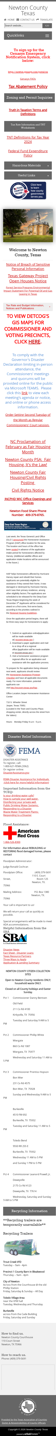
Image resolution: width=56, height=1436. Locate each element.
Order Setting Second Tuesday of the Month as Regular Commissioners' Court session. (27, 420)
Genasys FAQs (28, 79)
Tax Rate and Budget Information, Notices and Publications (29, 307)
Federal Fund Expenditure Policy (28, 153)
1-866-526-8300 (11, 842)
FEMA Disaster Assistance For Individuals (26, 779)
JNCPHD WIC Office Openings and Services (28, 501)
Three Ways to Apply (14, 959)
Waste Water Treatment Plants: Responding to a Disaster (21, 813)
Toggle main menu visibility (47, 34)
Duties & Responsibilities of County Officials (24, 1422)
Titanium (31, 1434)
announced (18, 540)
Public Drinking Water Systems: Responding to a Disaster (21, 807)
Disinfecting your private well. (19, 802)
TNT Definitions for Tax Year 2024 (28, 139)
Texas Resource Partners (17, 956)
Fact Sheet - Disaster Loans (18, 953)
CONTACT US (27, 19)
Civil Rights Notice (28, 490)
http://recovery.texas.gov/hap (23, 688)
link (25, 392)
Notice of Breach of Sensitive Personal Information (28, 266)
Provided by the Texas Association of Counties (24, 1419)
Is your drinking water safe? (18, 795)
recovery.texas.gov (24, 640)
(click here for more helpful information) (26, 782)
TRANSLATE (46, 19)
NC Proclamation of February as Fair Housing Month (28, 446)
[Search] (24, 25)
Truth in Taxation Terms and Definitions (28, 112)
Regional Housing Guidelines (23, 613)
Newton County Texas (28, 10)
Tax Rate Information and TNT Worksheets (28, 126)
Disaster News (11, 949)
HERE (34, 341)
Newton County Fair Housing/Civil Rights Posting (28, 477)
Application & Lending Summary (21, 962)
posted (14, 549)
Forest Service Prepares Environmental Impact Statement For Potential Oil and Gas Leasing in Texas (28, 291)
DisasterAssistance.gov (16, 772)
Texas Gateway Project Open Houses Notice (28, 278)
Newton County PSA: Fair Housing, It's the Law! (28, 462)
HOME (11, 19)
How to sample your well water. (21, 798)
